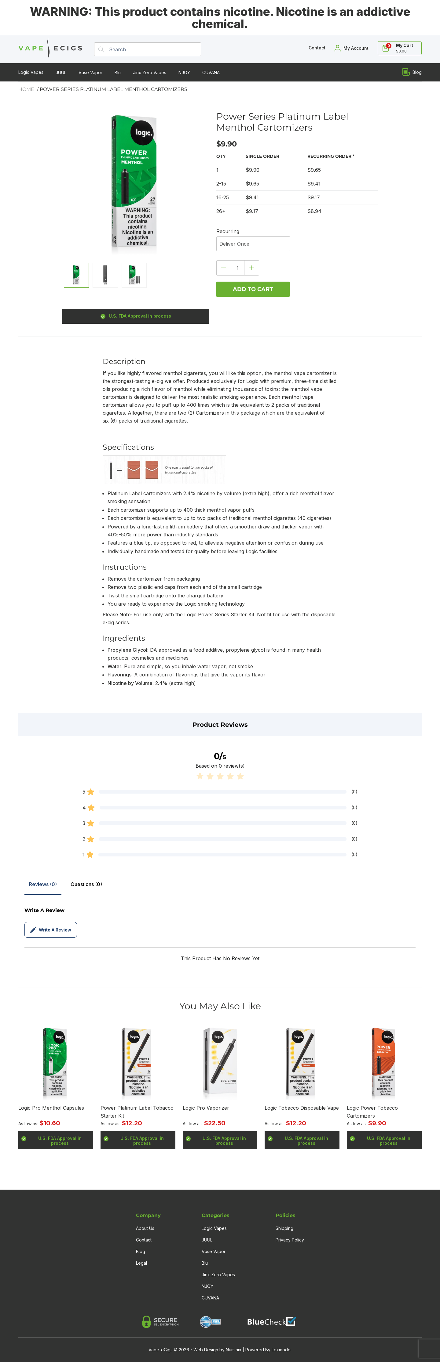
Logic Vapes (30, 72)
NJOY (184, 72)
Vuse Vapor (90, 72)
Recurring (227, 231)
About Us (145, 1228)
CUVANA (211, 72)
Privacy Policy (290, 1239)
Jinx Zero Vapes (149, 72)
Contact (144, 1239)
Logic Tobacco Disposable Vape (302, 1108)
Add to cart (253, 289)
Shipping (284, 1228)
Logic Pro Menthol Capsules (51, 1108)
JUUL (61, 72)
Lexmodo (281, 1349)
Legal (141, 1263)
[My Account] (352, 48)
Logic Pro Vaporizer (206, 1108)
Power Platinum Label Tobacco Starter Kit (137, 1112)
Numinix (233, 1349)
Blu (118, 72)
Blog (412, 72)
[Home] (50, 49)
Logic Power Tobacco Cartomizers (372, 1112)
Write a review (50, 930)
